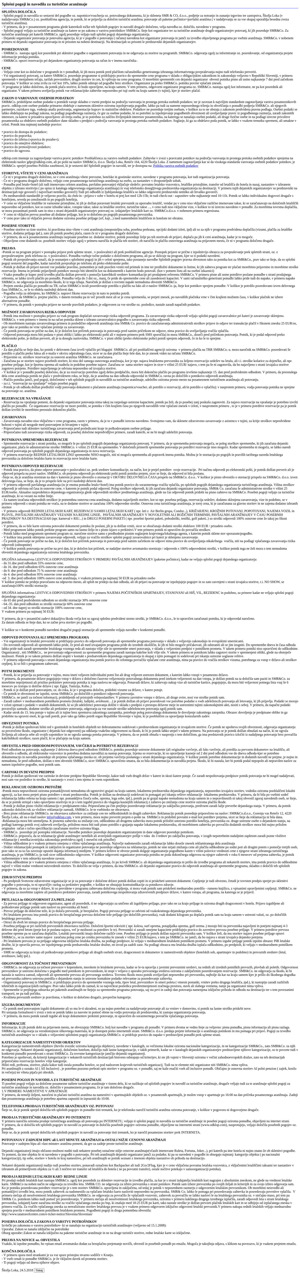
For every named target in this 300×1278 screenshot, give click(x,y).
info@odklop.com (59, 817)
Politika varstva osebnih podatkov (175, 165)
